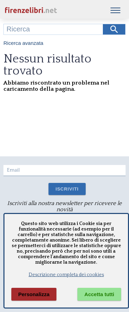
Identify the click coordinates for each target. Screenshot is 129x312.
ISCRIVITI (66, 189)
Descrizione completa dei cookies (66, 274)
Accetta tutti (99, 294)
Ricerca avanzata (23, 43)
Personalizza (34, 294)
